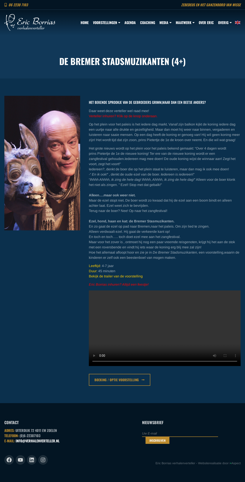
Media (165, 22)
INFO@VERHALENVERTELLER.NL (38, 440)
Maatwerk (185, 22)
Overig (225, 22)
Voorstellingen (106, 22)
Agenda (130, 22)
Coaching (147, 22)
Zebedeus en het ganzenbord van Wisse (211, 4)
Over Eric (206, 22)
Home (85, 22)
